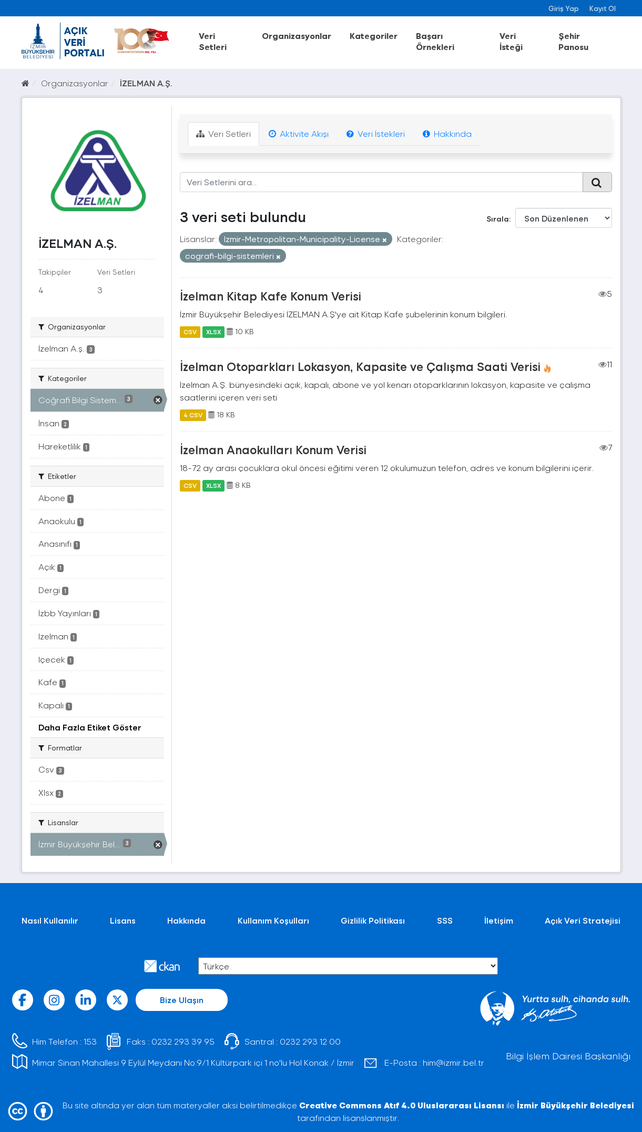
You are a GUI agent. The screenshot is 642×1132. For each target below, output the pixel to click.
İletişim (498, 920)
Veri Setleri (213, 41)
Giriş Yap (563, 8)
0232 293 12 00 (310, 1041)
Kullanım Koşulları (273, 920)
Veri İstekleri (376, 133)
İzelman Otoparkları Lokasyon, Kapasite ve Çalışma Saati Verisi (360, 366)
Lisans (123, 920)
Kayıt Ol (602, 8)
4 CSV (193, 414)
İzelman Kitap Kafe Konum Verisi (270, 296)
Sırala (497, 219)
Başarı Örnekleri (435, 41)
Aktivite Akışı (299, 133)
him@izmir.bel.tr (453, 1062)
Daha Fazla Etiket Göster (89, 727)
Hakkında (447, 133)
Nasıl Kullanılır (50, 920)
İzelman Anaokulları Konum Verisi (273, 449)
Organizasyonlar (296, 35)
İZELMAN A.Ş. (146, 82)
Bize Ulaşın (181, 999)
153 (90, 1041)
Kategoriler (374, 35)
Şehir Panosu (573, 41)
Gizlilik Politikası (373, 920)
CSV (190, 331)
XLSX (213, 331)
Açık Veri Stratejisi (582, 920)
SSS (445, 920)
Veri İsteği (511, 41)
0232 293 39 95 (183, 1041)
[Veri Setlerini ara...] (381, 182)
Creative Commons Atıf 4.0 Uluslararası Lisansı (401, 1104)
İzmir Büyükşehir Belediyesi (575, 1104)
